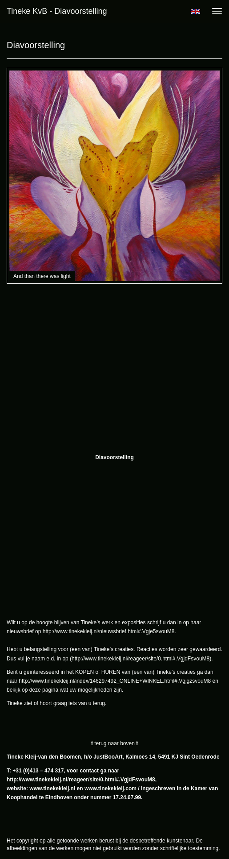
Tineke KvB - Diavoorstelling (57, 11)
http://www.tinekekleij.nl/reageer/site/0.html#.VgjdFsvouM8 (81, 779)
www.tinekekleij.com (110, 788)
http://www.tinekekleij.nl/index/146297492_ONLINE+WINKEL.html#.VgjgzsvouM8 (115, 681)
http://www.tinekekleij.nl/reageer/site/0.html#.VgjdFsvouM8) (141, 659)
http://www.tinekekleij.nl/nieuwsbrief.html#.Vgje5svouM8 (109, 631)
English (195, 11)
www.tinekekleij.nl (52, 788)
